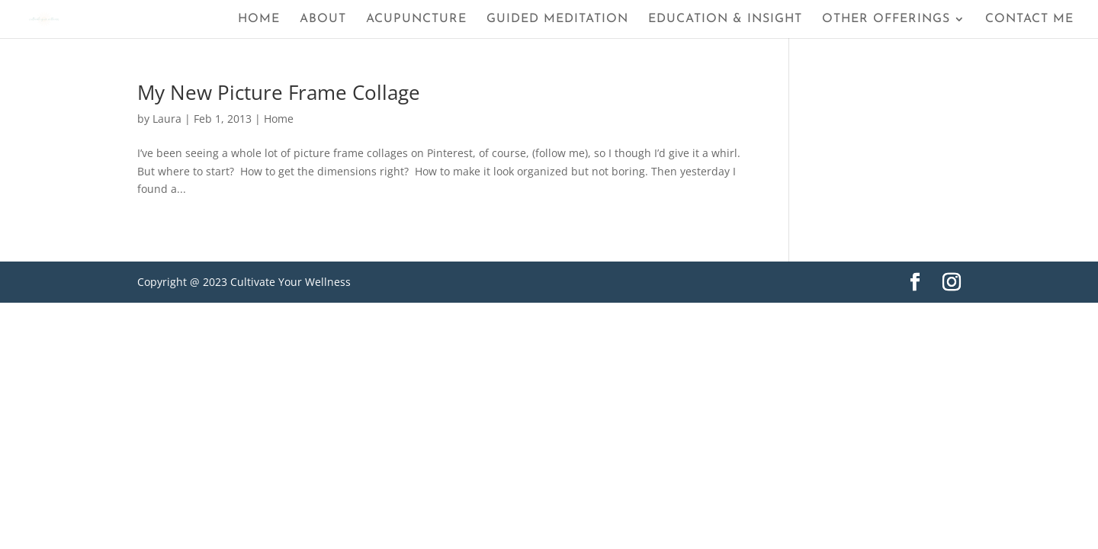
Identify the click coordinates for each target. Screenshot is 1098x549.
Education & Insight (725, 19)
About (323, 19)
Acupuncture (416, 19)
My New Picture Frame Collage (278, 92)
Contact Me (1029, 19)
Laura (166, 118)
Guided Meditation (557, 19)
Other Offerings (886, 19)
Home (259, 19)
